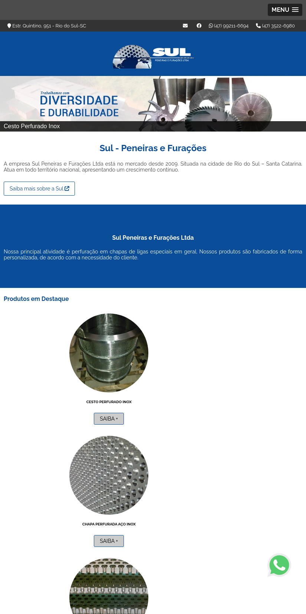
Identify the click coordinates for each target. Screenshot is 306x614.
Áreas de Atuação (217, 564)
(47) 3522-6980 (275, 26)
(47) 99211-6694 (229, 26)
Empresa (184, 564)
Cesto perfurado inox (49, 400)
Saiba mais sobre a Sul (39, 187)
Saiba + (49, 417)
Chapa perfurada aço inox (140, 400)
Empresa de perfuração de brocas (231, 400)
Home (161, 564)
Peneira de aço (49, 522)
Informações (257, 564)
